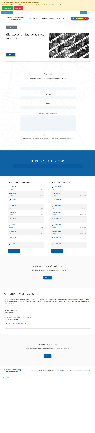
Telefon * (48, 103)
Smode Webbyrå (7, 377)
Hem (30, 18)
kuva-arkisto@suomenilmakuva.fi (18, 323)
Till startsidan (11, 27)
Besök (47, 356)
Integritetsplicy (70, 138)
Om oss (64, 18)
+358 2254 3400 (64, 370)
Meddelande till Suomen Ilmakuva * (48, 113)
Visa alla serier (14, 251)
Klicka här (47, 166)
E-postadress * (48, 94)
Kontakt (58, 18)
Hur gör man (36, 18)
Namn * (48, 85)
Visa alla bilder (57, 251)
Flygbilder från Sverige (7, 12)
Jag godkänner (48, 135)
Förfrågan (10, 54)
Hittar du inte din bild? (48, 18)
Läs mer (47, 277)
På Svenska (83, 12)
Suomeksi (90, 12)
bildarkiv (20, 301)
